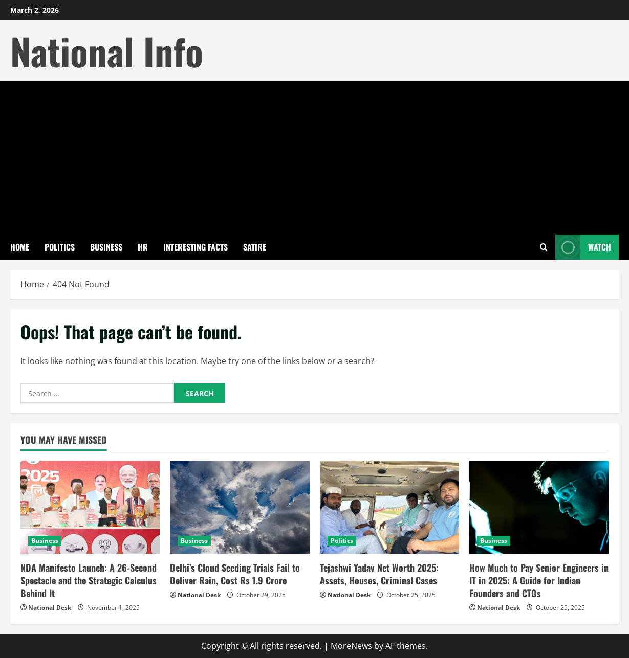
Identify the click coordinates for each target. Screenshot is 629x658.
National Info (106, 51)
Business (106, 247)
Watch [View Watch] (583, 247)
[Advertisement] (314, 158)
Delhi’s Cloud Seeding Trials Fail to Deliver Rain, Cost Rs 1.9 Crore (235, 574)
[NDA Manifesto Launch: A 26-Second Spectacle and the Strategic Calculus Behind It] (90, 507)
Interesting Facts (195, 247)
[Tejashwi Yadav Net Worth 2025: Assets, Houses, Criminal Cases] (389, 507)
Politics (60, 247)
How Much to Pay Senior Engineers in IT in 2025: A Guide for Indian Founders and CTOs (539, 580)
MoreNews (351, 645)
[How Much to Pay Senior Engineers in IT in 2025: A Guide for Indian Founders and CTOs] (539, 507)
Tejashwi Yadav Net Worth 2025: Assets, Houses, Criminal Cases (379, 574)
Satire (254, 247)
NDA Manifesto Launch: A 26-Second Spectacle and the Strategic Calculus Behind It (88, 580)
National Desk (49, 607)
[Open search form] (544, 247)
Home (19, 247)
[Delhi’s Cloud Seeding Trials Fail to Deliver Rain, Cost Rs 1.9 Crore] (239, 507)
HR (143, 247)
